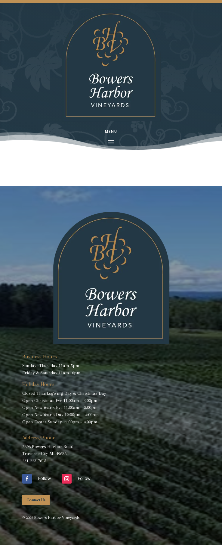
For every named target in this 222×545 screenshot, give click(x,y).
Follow (44, 478)
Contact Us (35, 500)
